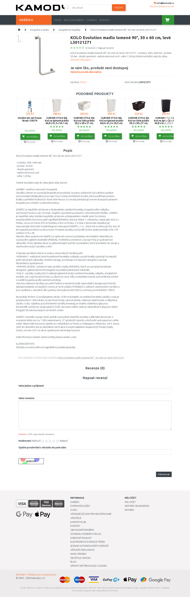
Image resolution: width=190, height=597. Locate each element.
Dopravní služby (80, 506)
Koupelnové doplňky (69, 30)
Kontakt (75, 526)
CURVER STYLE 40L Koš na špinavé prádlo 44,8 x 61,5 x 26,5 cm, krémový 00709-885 (111, 122)
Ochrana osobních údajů (85, 534)
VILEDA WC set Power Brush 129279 (30, 119)
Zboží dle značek (80, 558)
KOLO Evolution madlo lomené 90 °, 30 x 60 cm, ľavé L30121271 (91, 357)
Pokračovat (164, 474)
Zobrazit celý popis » (81, 59)
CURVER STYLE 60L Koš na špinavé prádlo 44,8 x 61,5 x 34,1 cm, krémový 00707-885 (57, 122)
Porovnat (29, 142)
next (168, 120)
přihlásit (154, 7)
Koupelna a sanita (39, 30)
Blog (73, 561)
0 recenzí (90, 48)
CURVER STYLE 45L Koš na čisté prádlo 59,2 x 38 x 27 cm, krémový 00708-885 (84, 122)
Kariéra (74, 502)
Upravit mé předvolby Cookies (88, 565)
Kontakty (104, 20)
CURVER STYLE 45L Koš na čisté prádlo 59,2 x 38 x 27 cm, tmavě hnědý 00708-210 (139, 123)
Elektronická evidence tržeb (87, 541)
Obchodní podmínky (82, 530)
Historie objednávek (137, 506)
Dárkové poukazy (81, 538)
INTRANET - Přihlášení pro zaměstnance (36, 574)
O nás (73, 510)
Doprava (92, 20)
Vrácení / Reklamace (82, 550)
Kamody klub (78, 522)
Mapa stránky (78, 554)
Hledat (119, 7)
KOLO (83, 82)
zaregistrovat (167, 7)
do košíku (30, 136)
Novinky (129, 510)
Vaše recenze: (27, 398)
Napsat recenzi (106, 48)
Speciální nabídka (74, 20)
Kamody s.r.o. (38, 578)
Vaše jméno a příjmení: (31, 385)
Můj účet (130, 502)
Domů (57, 20)
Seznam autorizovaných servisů (89, 545)
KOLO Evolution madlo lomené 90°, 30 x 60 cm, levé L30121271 (124, 30)
